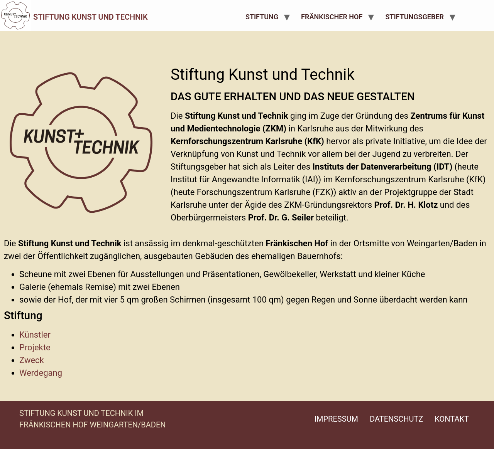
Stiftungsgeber (414, 17)
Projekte (35, 347)
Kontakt (452, 419)
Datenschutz (396, 419)
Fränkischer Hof (331, 17)
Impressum (336, 419)
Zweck (31, 360)
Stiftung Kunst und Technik (90, 17)
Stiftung (261, 17)
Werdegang (40, 373)
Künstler (35, 335)
